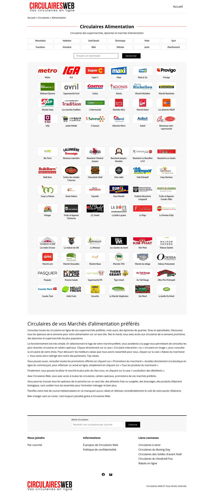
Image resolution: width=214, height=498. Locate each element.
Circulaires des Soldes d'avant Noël (160, 454)
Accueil (178, 6)
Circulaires (43, 17)
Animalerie (67, 47)
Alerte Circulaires (79, 419)
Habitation (67, 40)
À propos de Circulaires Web (100, 445)
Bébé (94, 47)
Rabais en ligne (148, 463)
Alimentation (40, 40)
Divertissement (173, 47)
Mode (147, 40)
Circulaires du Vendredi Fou (156, 458)
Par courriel (34, 445)
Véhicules (120, 47)
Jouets (146, 47)
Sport (173, 40)
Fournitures (40, 47)
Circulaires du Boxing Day (154, 449)
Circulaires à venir (150, 445)
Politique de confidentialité (99, 449)
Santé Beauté (93, 40)
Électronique (120, 40)
